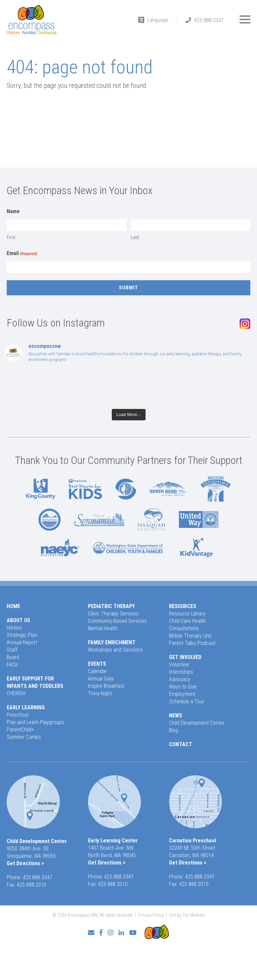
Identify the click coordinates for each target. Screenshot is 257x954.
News (175, 715)
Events (97, 664)
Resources (182, 606)
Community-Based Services (117, 621)
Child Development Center (197, 723)
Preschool (17, 715)
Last (135, 237)
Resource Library (187, 613)
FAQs (12, 664)
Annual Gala (100, 678)
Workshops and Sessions (115, 650)
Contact (180, 744)
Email (22, 254)
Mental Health (102, 628)
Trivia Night (100, 693)
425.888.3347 (209, 20)
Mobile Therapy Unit (190, 636)
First (11, 237)
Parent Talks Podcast (192, 643)
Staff (12, 650)
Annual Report (22, 642)
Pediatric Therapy (111, 606)
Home (13, 606)
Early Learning (26, 707)
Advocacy (179, 679)
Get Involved (185, 657)
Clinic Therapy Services (113, 613)
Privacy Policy (151, 915)
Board (13, 657)
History (14, 627)
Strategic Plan (22, 635)
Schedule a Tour (186, 701)
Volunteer (179, 664)
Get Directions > (25, 863)
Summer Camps (24, 737)
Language (157, 19)
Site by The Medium (187, 915)
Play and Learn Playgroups (35, 722)
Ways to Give (183, 686)
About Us (18, 620)
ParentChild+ (20, 729)
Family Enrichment (112, 642)
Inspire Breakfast (106, 686)
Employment (182, 694)
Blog (173, 730)
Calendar (97, 671)
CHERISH (16, 693)
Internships (181, 672)
